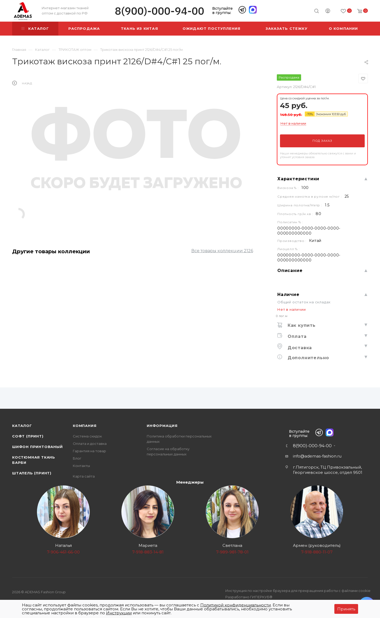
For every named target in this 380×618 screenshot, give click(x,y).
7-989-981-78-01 (232, 551)
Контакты (81, 466)
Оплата (296, 336)
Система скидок (87, 436)
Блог (77, 458)
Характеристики (298, 178)
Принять (346, 608)
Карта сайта (84, 476)
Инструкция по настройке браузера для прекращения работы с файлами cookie (297, 590)
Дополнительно (307, 357)
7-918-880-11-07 (316, 551)
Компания (84, 426)
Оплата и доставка (90, 443)
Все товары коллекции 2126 (222, 250)
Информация (162, 426)
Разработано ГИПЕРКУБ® (248, 597)
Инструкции (119, 612)
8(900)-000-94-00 (159, 11)
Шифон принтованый (37, 447)
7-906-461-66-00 (63, 551)
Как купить (301, 325)
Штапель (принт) (31, 473)
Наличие (288, 294)
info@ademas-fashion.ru (317, 456)
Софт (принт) (28, 436)
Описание (289, 270)
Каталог (22, 426)
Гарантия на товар (89, 451)
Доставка (299, 347)
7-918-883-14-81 (148, 551)
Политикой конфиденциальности (235, 604)
